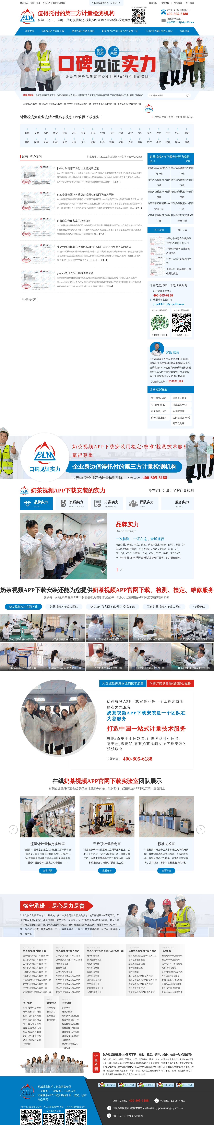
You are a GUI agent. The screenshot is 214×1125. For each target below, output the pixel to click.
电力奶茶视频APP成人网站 (68, 976)
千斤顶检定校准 (136, 968)
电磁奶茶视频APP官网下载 (182, 194)
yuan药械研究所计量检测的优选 (75, 273)
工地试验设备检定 (64, 972)
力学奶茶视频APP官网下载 (79, 104)
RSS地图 (190, 3)
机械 (30, 1028)
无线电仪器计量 (94, 992)
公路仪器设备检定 (137, 960)
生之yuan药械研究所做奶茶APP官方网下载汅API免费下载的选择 (94, 246)
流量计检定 (61, 968)
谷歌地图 (165, 3)
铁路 (34, 1008)
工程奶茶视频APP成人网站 (159, 31)
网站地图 (178, 3)
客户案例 (73, 40)
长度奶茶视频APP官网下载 (130, 104)
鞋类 (39, 1032)
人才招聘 (75, 1032)
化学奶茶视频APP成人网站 (68, 984)
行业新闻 (51, 1012)
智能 (34, 1012)
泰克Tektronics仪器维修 (172, 992)
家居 (30, 1032)
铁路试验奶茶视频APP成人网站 (143, 956)
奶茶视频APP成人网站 (83, 31)
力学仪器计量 (93, 984)
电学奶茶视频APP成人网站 (68, 980)
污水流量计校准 (94, 960)
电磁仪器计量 (93, 964)
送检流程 (75, 1024)
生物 (25, 1016)
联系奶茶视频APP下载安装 (132, 40)
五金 (25, 1028)
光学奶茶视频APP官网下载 (159, 218)
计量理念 (75, 1028)
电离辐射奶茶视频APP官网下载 (159, 206)
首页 (170, 117)
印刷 (30, 1040)
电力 (39, 1020)
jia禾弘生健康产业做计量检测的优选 (78, 168)
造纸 (39, 1040)
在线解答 (51, 1016)
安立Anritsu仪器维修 (171, 960)
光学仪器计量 (93, 976)
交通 (30, 1008)
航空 (39, 1008)
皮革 (30, 1036)
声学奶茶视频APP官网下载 (182, 206)
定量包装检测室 (33, 844)
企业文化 (75, 1016)
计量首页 (29, 31)
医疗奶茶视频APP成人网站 (68, 992)
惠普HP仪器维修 (169, 968)
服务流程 (66, 1024)
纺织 (25, 1036)
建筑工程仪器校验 (137, 964)
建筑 (25, 1012)
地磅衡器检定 (62, 964)
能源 (39, 1012)
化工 (25, 1032)
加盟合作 (75, 1036)
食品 (34, 1028)
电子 (25, 1024)
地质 (34, 1016)
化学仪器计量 (93, 956)
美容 (30, 1020)
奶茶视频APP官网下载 (52, 31)
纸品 (25, 1040)
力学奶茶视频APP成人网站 (68, 956)
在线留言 (66, 1040)
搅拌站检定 (134, 972)
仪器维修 (184, 31)
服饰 (34, 1036)
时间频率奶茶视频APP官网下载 (182, 218)
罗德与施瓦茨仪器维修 (172, 980)
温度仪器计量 (93, 972)
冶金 (39, 1016)
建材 (30, 1012)
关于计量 (106, 40)
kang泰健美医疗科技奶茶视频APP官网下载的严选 (85, 194)
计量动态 (89, 40)
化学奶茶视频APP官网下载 (104, 104)
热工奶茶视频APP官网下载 (54, 104)
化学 (30, 1016)
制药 (189, 117)
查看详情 (33, 870)
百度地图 (153, 3)
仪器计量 (178, 1059)
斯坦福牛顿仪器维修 (171, 988)
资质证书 (66, 1008)
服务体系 (75, 1020)
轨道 (25, 1008)
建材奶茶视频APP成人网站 (141, 984)
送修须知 (66, 1028)
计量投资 (66, 1036)
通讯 (30, 1024)
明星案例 (27, 1044)
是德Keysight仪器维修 (171, 984)
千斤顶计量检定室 (152, 844)
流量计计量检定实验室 (92, 844)
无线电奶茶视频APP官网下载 (159, 171)
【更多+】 (117, 182)
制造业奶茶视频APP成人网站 (142, 992)
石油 (39, 1028)
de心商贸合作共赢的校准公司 (74, 220)
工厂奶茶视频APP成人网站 (141, 976)
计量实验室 (67, 1012)
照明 (39, 1024)
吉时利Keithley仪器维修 (172, 972)
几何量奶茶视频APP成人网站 (69, 960)
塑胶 (39, 1036)
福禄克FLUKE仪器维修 (172, 964)
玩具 (34, 1032)
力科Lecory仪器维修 (171, 976)
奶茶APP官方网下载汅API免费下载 (120, 31)
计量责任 (66, 1032)
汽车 (25, 1020)
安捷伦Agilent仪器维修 (172, 956)
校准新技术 (52, 1020)
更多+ (189, 161)
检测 (34, 1020)
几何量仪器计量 (94, 980)
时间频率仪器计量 (95, 988)
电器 (34, 1024)
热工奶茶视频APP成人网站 (68, 988)
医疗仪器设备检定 (137, 988)
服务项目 (66, 1020)
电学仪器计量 (93, 968)
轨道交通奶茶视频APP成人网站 (143, 980)
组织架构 (66, 1016)
